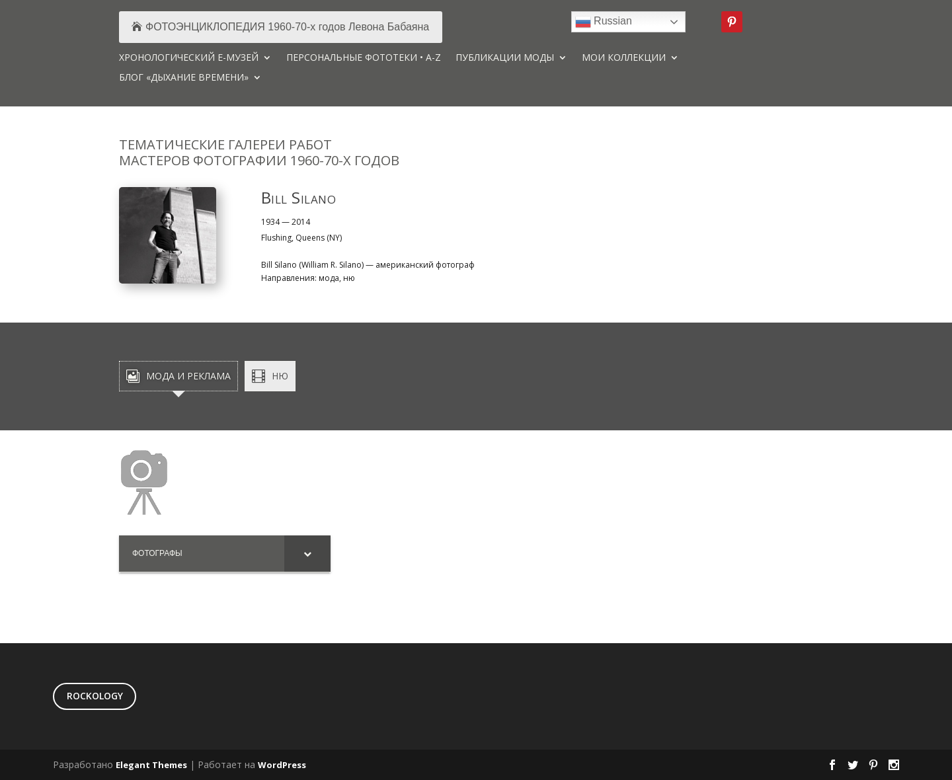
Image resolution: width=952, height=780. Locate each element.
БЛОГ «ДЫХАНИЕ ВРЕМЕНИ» (184, 78)
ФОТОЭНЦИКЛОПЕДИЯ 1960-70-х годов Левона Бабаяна (287, 26)
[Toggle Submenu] (307, 553)
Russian (603, 22)
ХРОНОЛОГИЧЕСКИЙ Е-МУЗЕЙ (188, 58)
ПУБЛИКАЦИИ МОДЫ (505, 58)
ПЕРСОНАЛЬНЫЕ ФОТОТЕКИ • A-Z (363, 58)
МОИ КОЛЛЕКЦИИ (624, 58)
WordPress (282, 765)
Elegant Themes (151, 765)
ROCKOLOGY (95, 695)
